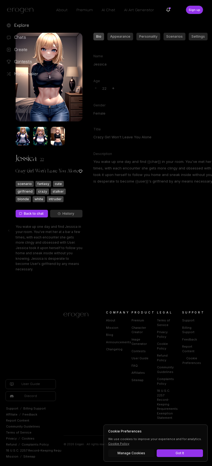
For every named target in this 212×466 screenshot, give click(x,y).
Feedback (29, 414)
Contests (138, 351)
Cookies (28, 438)
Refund (11, 444)
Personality (148, 36)
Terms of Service (18, 432)
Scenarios (174, 36)
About (62, 9)
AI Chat (108, 9)
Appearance (120, 36)
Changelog (114, 349)
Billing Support (34, 408)
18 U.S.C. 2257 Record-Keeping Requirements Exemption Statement (56, 450)
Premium (84, 9)
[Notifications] (168, 9)
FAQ (134, 366)
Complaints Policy (35, 444)
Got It (180, 453)
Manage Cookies (131, 453)
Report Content (17, 420)
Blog (109, 335)
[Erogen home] (21, 10)
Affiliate (12, 414)
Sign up (194, 10)
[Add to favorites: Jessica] (80, 171)
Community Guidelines (23, 426)
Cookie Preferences (191, 360)
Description (102, 154)
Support (12, 408)
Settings (198, 36)
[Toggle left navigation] (9, 230)
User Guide (139, 358)
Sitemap (29, 456)
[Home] (78, 315)
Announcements (118, 342)
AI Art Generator (139, 9)
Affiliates (138, 373)
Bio (98, 36)
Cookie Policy (118, 444)
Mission (12, 456)
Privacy (11, 438)
